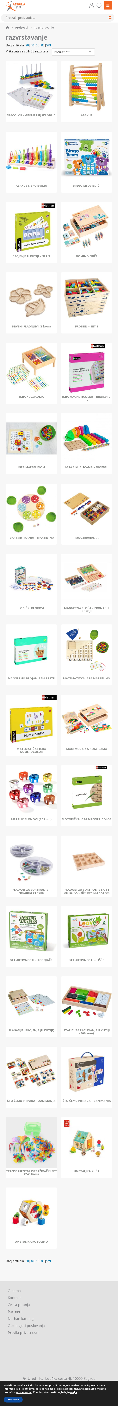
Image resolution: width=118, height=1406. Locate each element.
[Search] (110, 17)
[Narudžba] (73, 52)
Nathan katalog (21, 1319)
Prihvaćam (13, 1399)
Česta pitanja (19, 1305)
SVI (48, 45)
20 (27, 45)
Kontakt (14, 1298)
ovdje (73, 1392)
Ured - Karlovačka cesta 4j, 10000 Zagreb (59, 1379)
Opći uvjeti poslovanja (26, 1326)
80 (43, 45)
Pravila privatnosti (23, 1333)
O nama (14, 1291)
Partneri (15, 1312)
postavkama (24, 1392)
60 (37, 45)
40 (32, 45)
